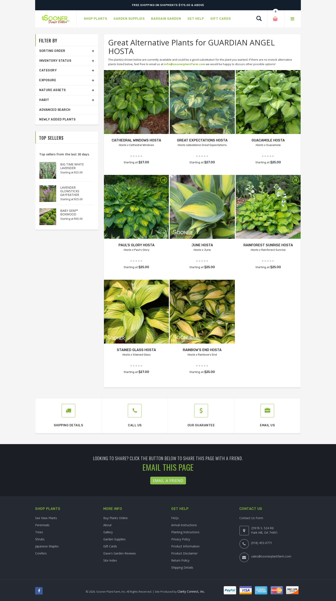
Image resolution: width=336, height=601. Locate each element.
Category (48, 70)
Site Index (110, 560)
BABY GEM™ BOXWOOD (69, 212)
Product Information (185, 546)
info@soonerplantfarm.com (184, 64)
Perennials (42, 525)
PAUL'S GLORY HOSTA (136, 245)
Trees (39, 532)
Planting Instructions (185, 532)
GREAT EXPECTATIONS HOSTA (202, 140)
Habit (44, 100)
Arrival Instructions (184, 525)
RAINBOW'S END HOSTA (202, 350)
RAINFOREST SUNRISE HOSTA (268, 245)
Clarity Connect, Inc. (191, 591)
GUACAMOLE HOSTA (268, 140)
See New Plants (46, 518)
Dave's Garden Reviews (119, 553)
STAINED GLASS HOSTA (136, 350)
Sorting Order (52, 51)
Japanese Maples (47, 546)
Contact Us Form (251, 518)
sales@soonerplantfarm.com (271, 556)
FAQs (175, 518)
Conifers (41, 553)
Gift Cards (110, 546)
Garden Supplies (114, 539)
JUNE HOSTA (202, 245)
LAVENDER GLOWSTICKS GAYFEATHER (69, 191)
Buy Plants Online (115, 518)
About (107, 525)
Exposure (47, 80)
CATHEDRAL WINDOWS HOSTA (136, 140)
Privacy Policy (180, 539)
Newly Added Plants (57, 119)
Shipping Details (182, 567)
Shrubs (40, 539)
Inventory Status (55, 61)
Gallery (108, 532)
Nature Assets (52, 90)
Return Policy (180, 560)
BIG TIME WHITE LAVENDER (72, 166)
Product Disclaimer (184, 553)
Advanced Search (54, 110)
